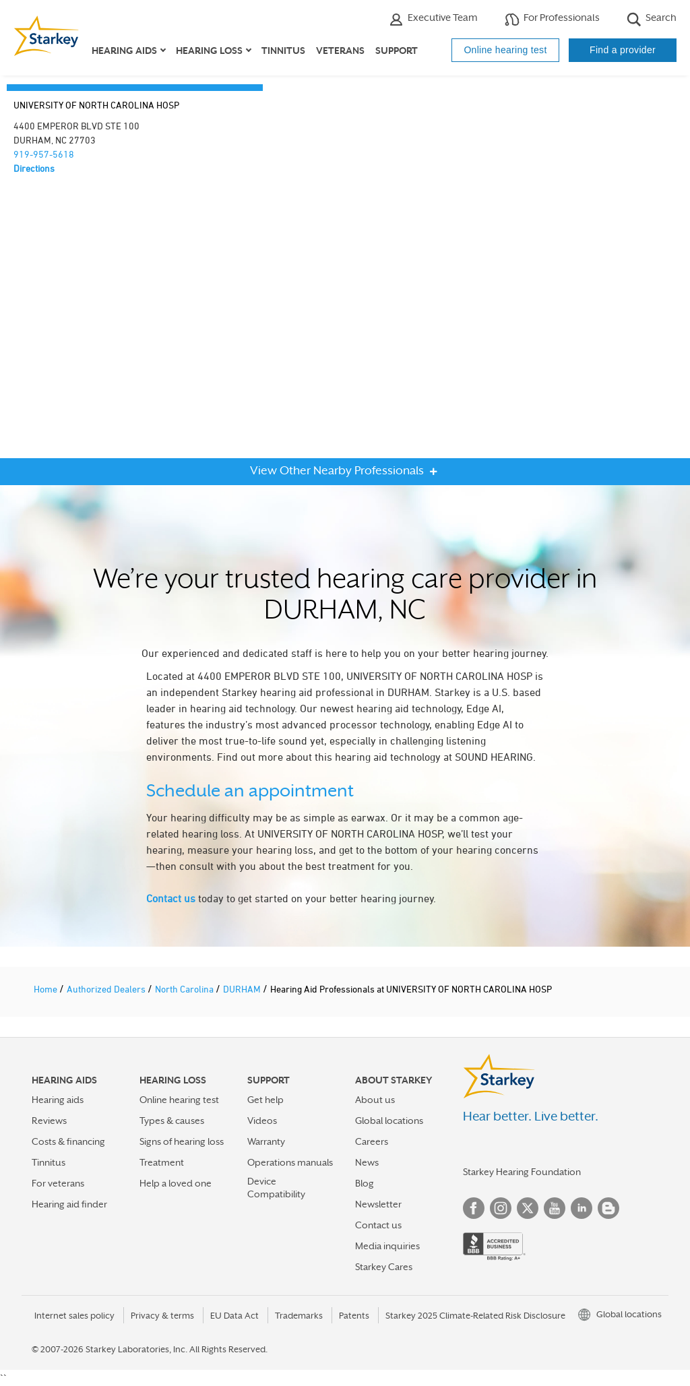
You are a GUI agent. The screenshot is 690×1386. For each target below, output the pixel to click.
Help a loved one (175, 1183)
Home (46, 989)
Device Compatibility (276, 1187)
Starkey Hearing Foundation (522, 1171)
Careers (371, 1141)
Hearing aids (58, 1099)
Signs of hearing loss (181, 1141)
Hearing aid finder (69, 1204)
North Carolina (185, 989)
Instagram (500, 1208)
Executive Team (433, 19)
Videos (262, 1120)
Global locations (389, 1120)
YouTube (554, 1208)
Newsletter (378, 1204)
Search (652, 19)
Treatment (161, 1162)
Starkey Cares (383, 1266)
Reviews (49, 1120)
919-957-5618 (43, 154)
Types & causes (171, 1120)
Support (396, 50)
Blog (364, 1183)
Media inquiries (387, 1245)
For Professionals (552, 19)
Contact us (170, 898)
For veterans (58, 1183)
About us (375, 1099)
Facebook (473, 1208)
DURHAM (243, 989)
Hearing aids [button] (124, 50)
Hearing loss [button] (209, 50)
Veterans (340, 50)
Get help (265, 1099)
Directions (34, 168)
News (367, 1162)
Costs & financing (68, 1141)
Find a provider (623, 49)
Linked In (581, 1208)
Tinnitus (283, 50)
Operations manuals (290, 1162)
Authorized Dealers (107, 989)
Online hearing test (505, 49)
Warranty (266, 1141)
